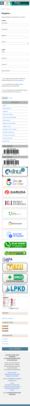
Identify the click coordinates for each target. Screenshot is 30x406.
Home (3, 9)
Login (11, 98)
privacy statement (19, 80)
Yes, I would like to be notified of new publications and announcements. (12, 85)
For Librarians (5, 343)
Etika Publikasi (6, 120)
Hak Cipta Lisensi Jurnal (9, 135)
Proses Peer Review (8, 114)
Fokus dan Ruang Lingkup (9, 117)
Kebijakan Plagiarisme (8, 132)
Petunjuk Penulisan (8, 138)
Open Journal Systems (8, 318)
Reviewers (5, 111)
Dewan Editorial (7, 108)
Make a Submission (15, 348)
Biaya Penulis (6, 141)
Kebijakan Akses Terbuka (9, 123)
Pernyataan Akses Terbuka (9, 129)
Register (5, 98)
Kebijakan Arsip (7, 126)
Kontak (4, 105)
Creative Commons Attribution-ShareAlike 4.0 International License (12, 388)
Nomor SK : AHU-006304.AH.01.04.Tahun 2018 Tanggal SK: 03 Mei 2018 (12, 374)
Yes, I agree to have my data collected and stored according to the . (13, 79)
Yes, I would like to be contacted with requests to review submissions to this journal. (14, 91)
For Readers (5, 339)
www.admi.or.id (12, 380)
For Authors (5, 341)
